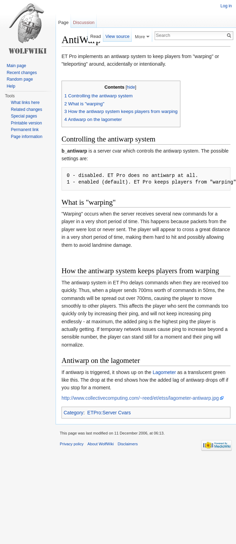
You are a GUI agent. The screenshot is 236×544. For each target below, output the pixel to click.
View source (117, 36)
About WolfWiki (101, 444)
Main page (16, 65)
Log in (226, 5)
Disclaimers (127, 444)
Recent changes (22, 72)
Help (11, 86)
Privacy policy (71, 444)
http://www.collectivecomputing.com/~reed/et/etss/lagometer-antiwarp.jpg (140, 398)
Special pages (24, 116)
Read (95, 36)
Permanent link (25, 129)
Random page (20, 79)
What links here (25, 102)
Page (63, 22)
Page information (26, 136)
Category (73, 412)
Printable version (26, 123)
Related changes (26, 109)
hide (131, 87)
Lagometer (164, 372)
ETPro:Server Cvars (109, 412)
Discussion (84, 22)
